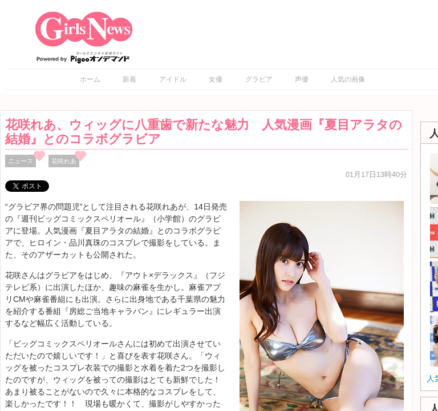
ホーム (90, 79)
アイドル (172, 79)
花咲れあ (63, 161)
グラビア (259, 79)
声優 (302, 79)
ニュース (20, 161)
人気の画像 (348, 79)
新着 (129, 79)
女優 (215, 79)
